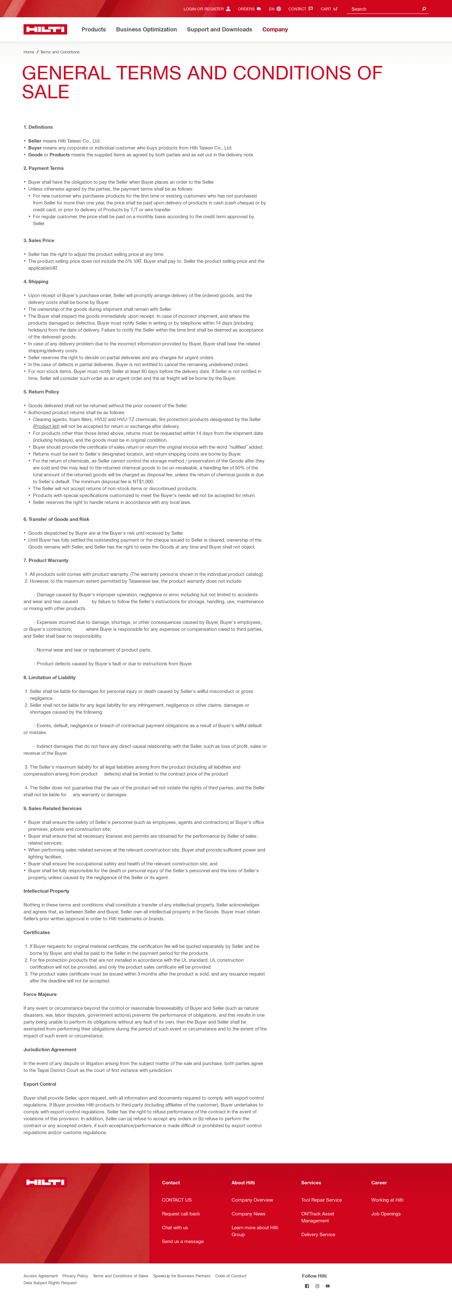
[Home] (45, 29)
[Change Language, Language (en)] (276, 8)
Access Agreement (41, 1275)
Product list (46, 426)
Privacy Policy (75, 1275)
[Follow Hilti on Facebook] (307, 1286)
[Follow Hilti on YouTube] (328, 1286)
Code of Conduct (230, 1275)
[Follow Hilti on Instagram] (317, 1286)
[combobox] (387, 8)
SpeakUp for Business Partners (182, 1275)
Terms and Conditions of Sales (120, 1275)
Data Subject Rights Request (50, 1282)
